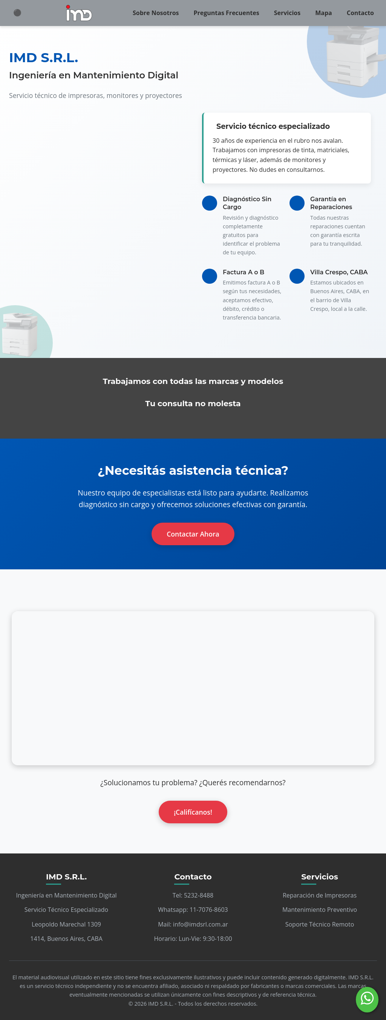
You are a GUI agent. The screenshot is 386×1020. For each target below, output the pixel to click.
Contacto (360, 13)
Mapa (323, 13)
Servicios (287, 13)
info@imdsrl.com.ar (200, 924)
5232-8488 (198, 895)
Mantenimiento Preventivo (319, 909)
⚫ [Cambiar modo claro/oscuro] (17, 13)
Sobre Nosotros (156, 13)
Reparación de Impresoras (320, 895)
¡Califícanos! (193, 812)
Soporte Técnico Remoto (319, 924)
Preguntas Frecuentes (226, 13)
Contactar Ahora (193, 533)
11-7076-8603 (209, 909)
